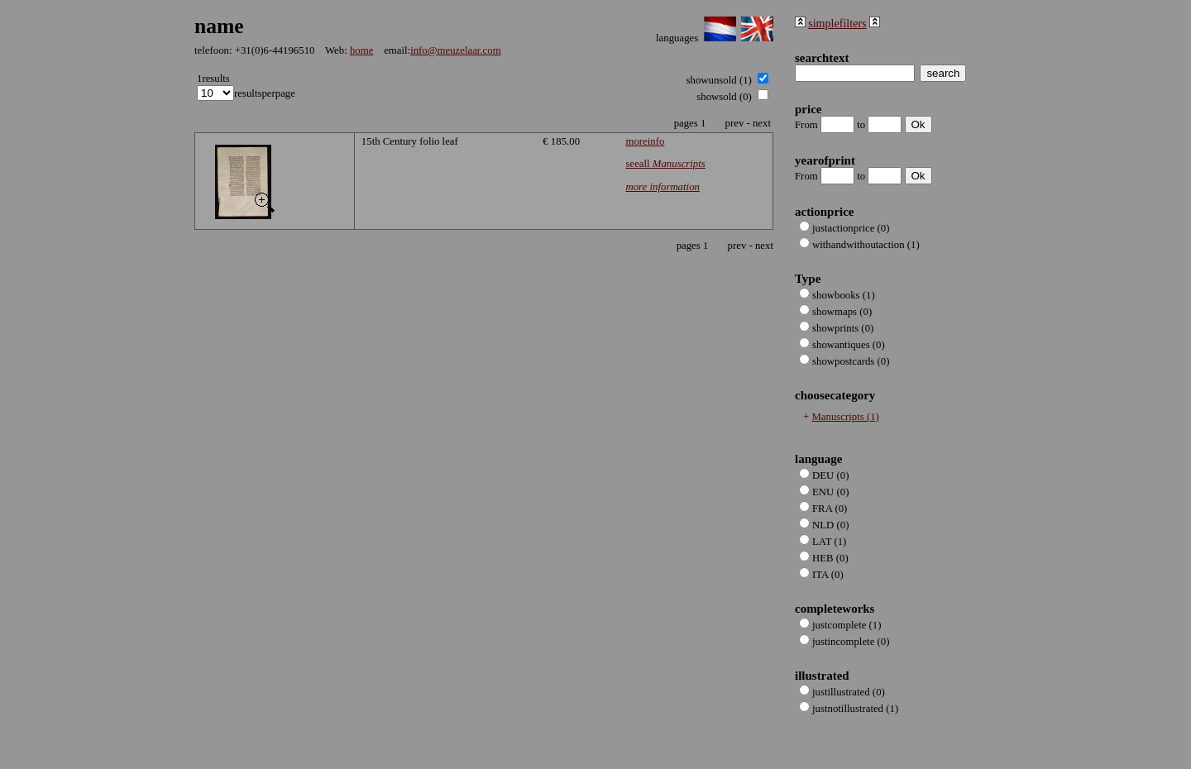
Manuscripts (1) (844, 417)
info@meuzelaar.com (455, 50)
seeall (665, 164)
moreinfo (644, 141)
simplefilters (837, 23)
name (219, 26)
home (361, 50)
